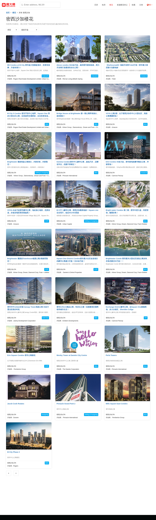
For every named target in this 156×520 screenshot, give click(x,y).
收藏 (133, 5)
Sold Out (45, 318)
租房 (103, 5)
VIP (145, 318)
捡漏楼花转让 (122, 5)
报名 (46, 124)
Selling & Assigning (41, 173)
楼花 (111, 5)
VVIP (46, 221)
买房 (96, 5)
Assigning (45, 414)
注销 (141, 5)
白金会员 (45, 76)
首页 (8, 13)
